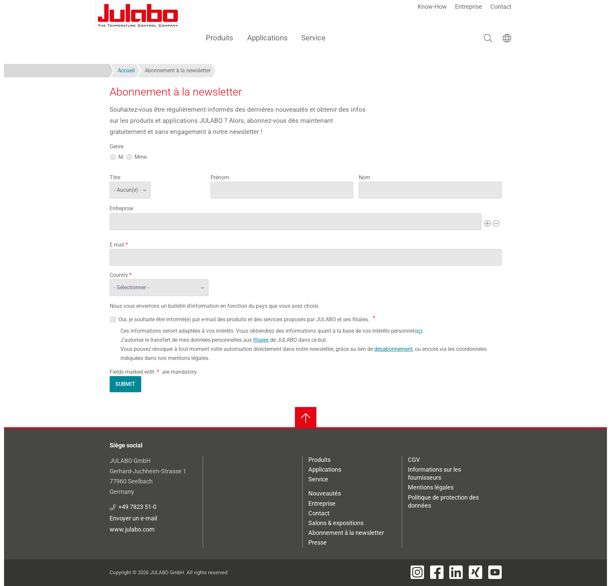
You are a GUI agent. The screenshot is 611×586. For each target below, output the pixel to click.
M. (121, 157)
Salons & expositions (336, 522)
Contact (500, 6)
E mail (117, 245)
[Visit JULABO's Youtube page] (495, 572)
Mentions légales (431, 487)
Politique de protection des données (443, 501)
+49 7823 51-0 (137, 506)
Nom (364, 177)
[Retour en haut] (305, 418)
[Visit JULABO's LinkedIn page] (456, 572)
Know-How (432, 6)
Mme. (141, 157)
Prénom (220, 177)
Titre (115, 177)
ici (419, 331)
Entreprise (468, 6)
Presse (317, 542)
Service (313, 38)
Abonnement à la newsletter (346, 532)
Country (119, 275)
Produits (219, 38)
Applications (267, 38)
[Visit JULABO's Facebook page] (437, 572)
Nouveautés (324, 493)
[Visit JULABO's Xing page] (475, 572)
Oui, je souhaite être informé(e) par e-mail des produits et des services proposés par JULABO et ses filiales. (243, 319)
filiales (261, 340)
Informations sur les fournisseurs (434, 473)
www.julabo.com (132, 529)
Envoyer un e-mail (133, 518)
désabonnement (393, 349)
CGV (414, 459)
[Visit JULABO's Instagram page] (417, 572)
